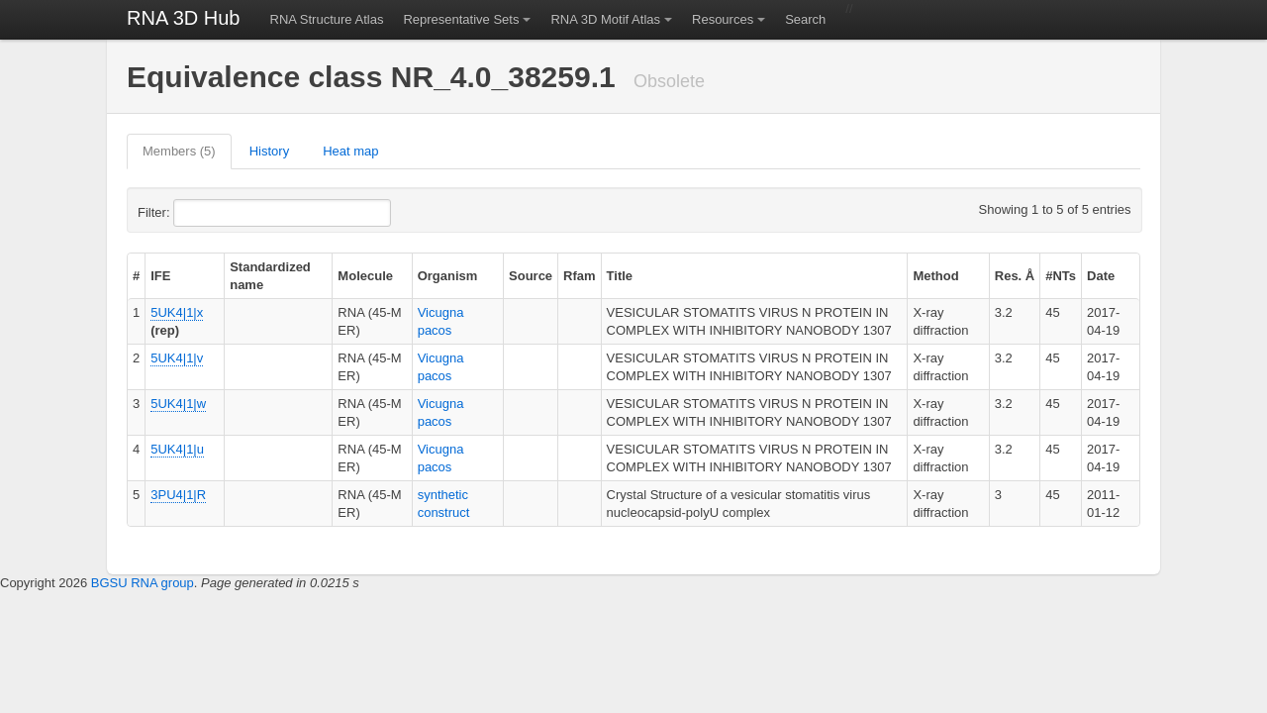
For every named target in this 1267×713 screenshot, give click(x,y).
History (269, 151)
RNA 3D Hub (184, 18)
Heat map (350, 151)
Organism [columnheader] (448, 275)
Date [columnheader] (1101, 275)
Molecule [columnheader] (365, 275)
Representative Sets (461, 19)
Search (805, 19)
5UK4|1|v (176, 358)
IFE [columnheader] (160, 275)
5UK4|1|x (176, 312)
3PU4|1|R (178, 494)
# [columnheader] (136, 275)
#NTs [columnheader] (1060, 275)
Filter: (202, 213)
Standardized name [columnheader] (270, 275)
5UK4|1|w (178, 403)
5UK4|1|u (177, 449)
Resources (722, 19)
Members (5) (179, 151)
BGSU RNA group (142, 582)
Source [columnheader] (530, 275)
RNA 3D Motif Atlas (605, 19)
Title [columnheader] (620, 275)
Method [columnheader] (935, 275)
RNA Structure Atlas (327, 19)
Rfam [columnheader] (579, 275)
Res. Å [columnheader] (1014, 275)
